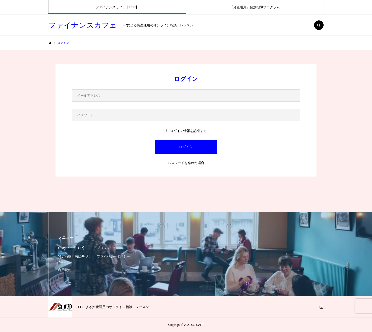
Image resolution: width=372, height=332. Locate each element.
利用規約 (64, 270)
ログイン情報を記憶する (186, 131)
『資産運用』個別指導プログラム (255, 7)
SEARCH (319, 25)
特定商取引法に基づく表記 (74, 259)
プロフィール (107, 248)
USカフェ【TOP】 (72, 248)
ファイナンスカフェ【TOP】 (117, 7)
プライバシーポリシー (113, 256)
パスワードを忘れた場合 (186, 163)
